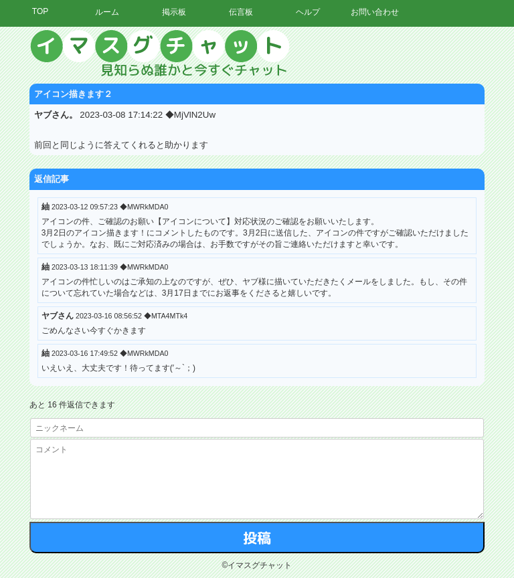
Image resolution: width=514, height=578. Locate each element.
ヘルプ (308, 12)
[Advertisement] (390, 230)
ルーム (107, 12)
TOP (40, 11)
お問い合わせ (375, 12)
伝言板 (241, 12)
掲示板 (174, 12)
